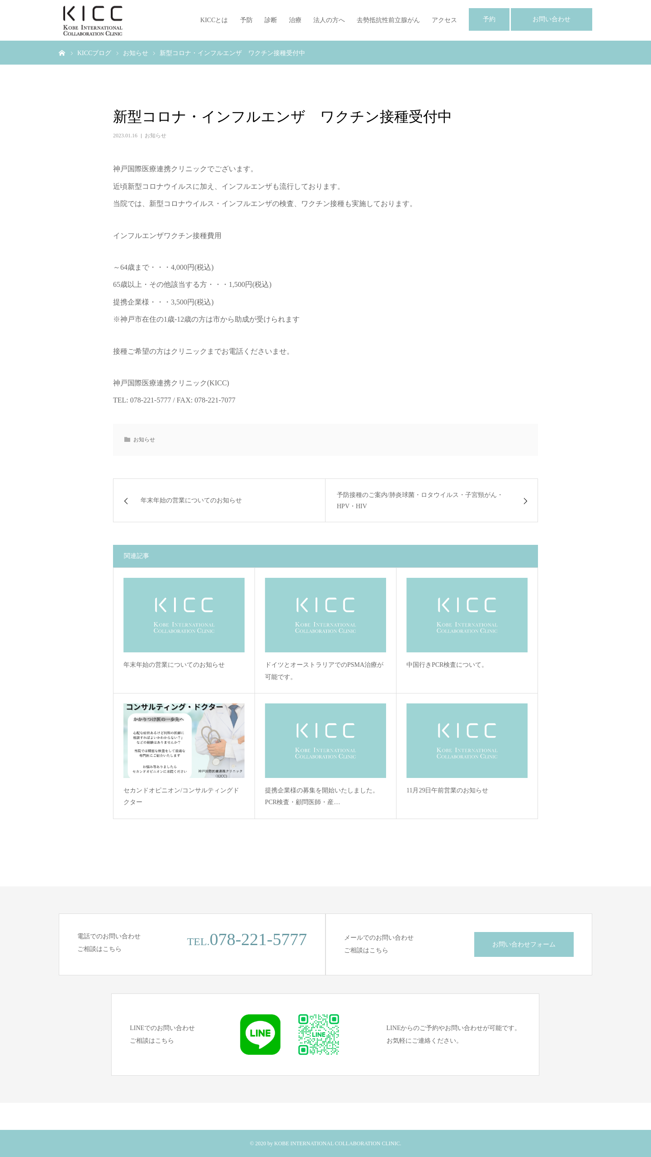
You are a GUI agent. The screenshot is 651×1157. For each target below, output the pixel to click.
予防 (246, 20)
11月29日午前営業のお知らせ (447, 790)
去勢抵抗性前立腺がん (388, 20)
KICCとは (214, 20)
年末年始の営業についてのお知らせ (174, 664)
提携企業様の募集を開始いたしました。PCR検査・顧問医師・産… (322, 796)
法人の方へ (329, 20)
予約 (489, 19)
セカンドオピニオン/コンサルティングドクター (181, 796)
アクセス (444, 20)
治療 (295, 20)
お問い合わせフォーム (524, 944)
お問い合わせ (552, 19)
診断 (270, 20)
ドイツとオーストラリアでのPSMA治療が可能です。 (324, 670)
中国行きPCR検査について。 (447, 664)
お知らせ (155, 135)
